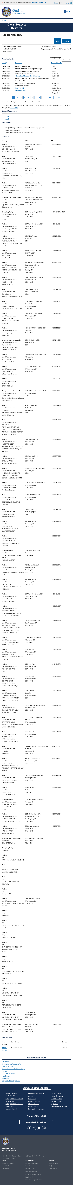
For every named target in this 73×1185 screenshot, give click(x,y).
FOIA (35, 1156)
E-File (57, 41)
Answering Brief (20, 90)
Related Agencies (31, 1171)
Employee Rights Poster (33, 1180)
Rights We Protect (8, 1163)
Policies (13, 1156)
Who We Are (6, 1062)
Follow (66, 41)
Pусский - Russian (57, 1096)
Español (56, 3)
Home (4, 21)
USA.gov (29, 1156)
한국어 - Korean (33, 1104)
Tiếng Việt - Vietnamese (59, 1106)
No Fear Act (6, 1158)
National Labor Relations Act (11, 1064)
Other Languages (67, 2)
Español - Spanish (12, 1094)
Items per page (55, 58)
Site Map (5, 1156)
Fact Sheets (29, 1166)
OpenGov (21, 1156)
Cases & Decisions (7, 1066)
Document (18, 63)
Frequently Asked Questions (11, 1081)
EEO (13, 1158)
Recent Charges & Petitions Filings (13, 1069)
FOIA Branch (14, 108)
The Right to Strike (8, 1074)
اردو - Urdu (54, 1104)
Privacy (41, 1156)
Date (4, 63)
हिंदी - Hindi (32, 1099)
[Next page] (51, 97)
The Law (4, 1071)
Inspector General (31, 1163)
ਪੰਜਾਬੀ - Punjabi (56, 1094)
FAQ (50, 1166)
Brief (7, 116)
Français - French (11, 1109)
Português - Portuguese (36, 1109)
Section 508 (29, 1177)
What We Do (6, 1166)
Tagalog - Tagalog (57, 1101)
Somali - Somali (56, 1099)
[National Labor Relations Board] (7, 11)
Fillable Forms (30, 1169)
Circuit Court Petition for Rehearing (27, 76)
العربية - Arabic (10, 1095)
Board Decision (20, 88)
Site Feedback (53, 1163)
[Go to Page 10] (58, 97)
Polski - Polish (33, 1106)
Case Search (6, 1076)
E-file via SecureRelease (33, 1174)
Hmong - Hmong (34, 1101)
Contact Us (5, 1078)
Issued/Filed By (56, 63)
